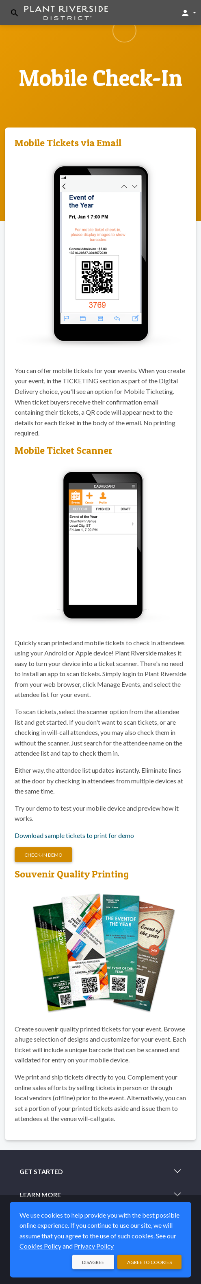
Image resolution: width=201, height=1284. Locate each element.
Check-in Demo (43, 855)
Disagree (93, 1262)
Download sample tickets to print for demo (74, 835)
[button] (188, 12)
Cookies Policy (40, 1246)
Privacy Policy (94, 1246)
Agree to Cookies (149, 1262)
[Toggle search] (14, 13)
